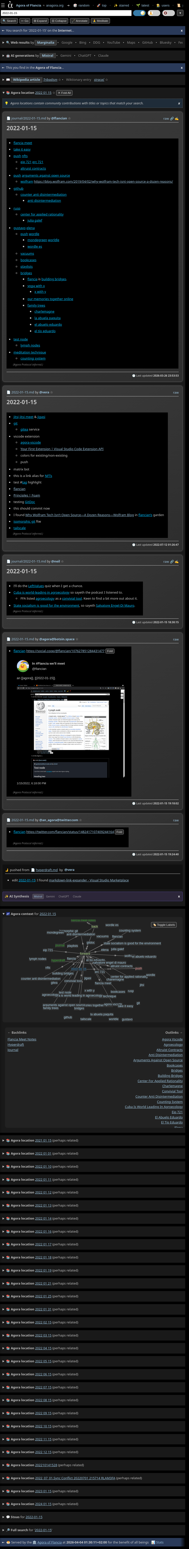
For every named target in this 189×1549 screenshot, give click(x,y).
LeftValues (36, 586)
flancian (19, 488)
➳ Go (24, 20)
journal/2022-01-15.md (28, 118)
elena (30, 227)
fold (110, 651)
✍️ (177, 118)
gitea (24, 429)
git (16, 423)
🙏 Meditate (100, 20)
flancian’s (145, 515)
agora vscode (172, 1039)
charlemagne (44, 311)
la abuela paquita (47, 317)
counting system (33, 358)
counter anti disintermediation (44, 194)
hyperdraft (16, 1044)
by (92, 870)
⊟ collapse (59, 20)
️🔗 (172, 118)
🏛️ (34, 1542)
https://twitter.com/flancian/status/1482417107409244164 (70, 831)
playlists (27, 266)
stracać (99, 79)
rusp (17, 208)
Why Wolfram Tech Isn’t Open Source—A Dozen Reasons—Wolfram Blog (79, 515)
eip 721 (26, 161)
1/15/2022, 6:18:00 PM (31, 783)
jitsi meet (26, 416)
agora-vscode (31, 442)
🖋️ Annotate (80, 20)
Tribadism (50, 79)
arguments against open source (46, 175)
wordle (34, 233)
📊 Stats (157, 1542)
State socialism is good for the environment (46, 605)
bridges (26, 273)
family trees (36, 305)
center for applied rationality (42, 214)
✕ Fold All (64, 92)
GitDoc (30, 502)
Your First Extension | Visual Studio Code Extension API (62, 449)
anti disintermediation (44, 200)
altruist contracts (33, 168)
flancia (32, 279)
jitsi (16, 416)
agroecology (45, 598)
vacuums (27, 253)
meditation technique (30, 352)
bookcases (28, 260)
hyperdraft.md (47, 870)
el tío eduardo (45, 330)
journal (13, 1049)
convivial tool (72, 598)
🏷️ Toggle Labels (164, 924)
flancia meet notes (22, 1039)
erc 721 (38, 161)
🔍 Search (9, 20)
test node (21, 339)
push (17, 155)
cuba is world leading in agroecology (154, 1107)
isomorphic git (24, 521)
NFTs (48, 475)
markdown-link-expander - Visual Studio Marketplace (89, 880)
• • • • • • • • (94, 42)
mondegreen (37, 239)
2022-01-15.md (22, 392)
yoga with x (36, 285)
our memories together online (50, 298)
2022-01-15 (27, 880)
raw (166, 118)
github (18, 188)
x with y (40, 291)
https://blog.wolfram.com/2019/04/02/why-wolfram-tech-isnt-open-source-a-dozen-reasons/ (103, 181)
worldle (53, 239)
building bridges (54, 279)
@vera (69, 869)
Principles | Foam (27, 495)
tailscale (20, 528)
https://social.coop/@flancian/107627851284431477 (65, 651)
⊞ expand (40, 20)
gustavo (20, 227)
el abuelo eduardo (48, 324)
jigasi (41, 416)
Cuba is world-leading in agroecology (41, 592)
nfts (25, 155)
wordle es (34, 246)
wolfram (27, 181)
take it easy (22, 149)
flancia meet (23, 142)
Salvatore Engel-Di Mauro (115, 605)
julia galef (34, 220)
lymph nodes (30, 345)
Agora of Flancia (49, 1542)
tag (24, 482)
